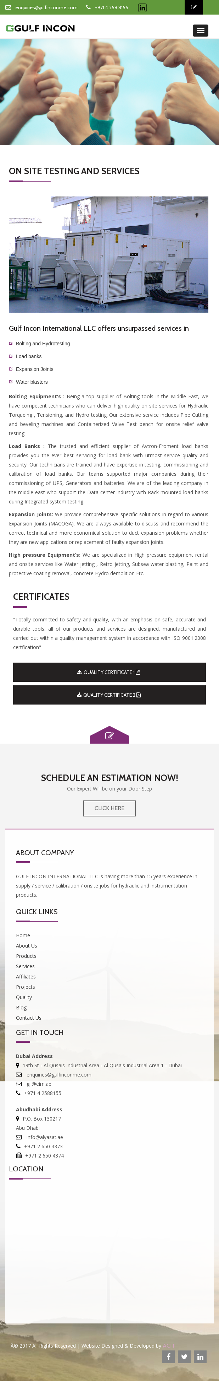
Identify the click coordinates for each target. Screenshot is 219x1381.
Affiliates (26, 976)
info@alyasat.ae (44, 1137)
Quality (24, 997)
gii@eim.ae (38, 1083)
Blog (21, 1007)
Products (26, 956)
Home (23, 935)
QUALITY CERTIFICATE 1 (108, 672)
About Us (26, 945)
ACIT (169, 1345)
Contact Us (28, 1017)
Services (25, 966)
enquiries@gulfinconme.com (46, 7)
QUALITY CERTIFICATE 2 (109, 695)
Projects (25, 986)
